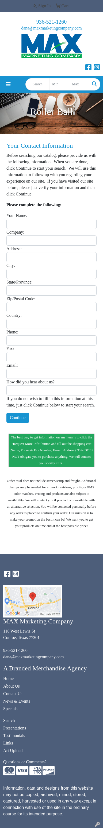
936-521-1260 (51, 22)
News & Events (16, 701)
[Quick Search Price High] (79, 84)
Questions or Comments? (25, 762)
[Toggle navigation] (8, 84)
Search (9, 720)
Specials (10, 708)
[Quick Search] (37, 84)
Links (8, 743)
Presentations (14, 728)
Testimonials (14, 735)
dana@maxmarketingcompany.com (51, 28)
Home (8, 678)
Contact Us (12, 693)
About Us (11, 686)
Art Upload (12, 750)
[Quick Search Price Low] (59, 84)
